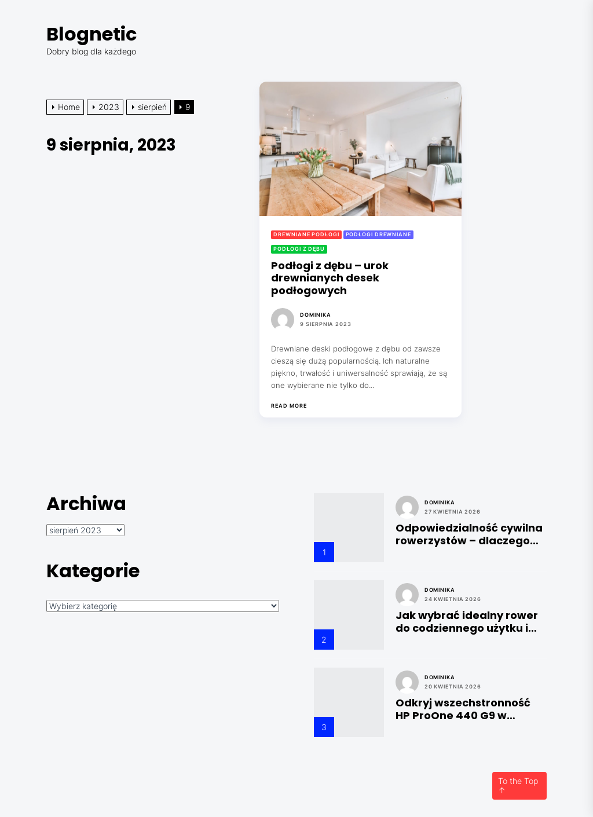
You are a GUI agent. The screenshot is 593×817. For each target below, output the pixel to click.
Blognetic (91, 34)
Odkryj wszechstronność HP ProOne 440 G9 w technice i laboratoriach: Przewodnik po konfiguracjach (463, 709)
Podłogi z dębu (299, 249)
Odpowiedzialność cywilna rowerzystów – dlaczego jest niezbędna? (469, 534)
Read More (288, 406)
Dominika (315, 315)
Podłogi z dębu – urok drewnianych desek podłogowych (330, 278)
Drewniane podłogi (306, 234)
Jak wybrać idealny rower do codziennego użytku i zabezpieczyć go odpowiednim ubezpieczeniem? (467, 621)
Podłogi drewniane (378, 234)
